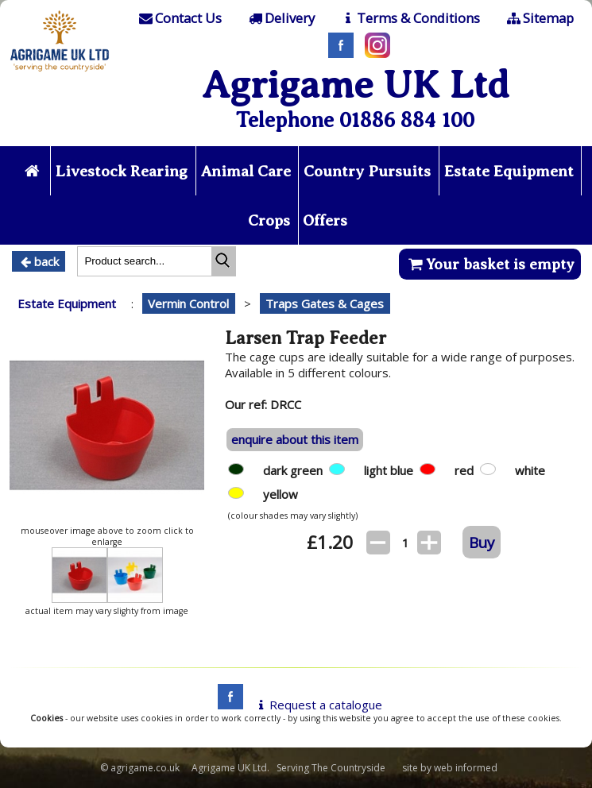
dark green (296, 470)
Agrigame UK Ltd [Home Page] (355, 84)
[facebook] (226, 705)
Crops (269, 220)
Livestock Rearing (122, 171)
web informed (465, 767)
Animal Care (246, 171)
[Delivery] (280, 18)
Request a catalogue (317, 705)
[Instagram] (373, 53)
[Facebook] (337, 53)
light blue (392, 470)
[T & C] (409, 18)
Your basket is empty (490, 264)
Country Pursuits (367, 171)
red (467, 470)
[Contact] (179, 18)
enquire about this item (294, 439)
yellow (283, 494)
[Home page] (59, 73)
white (533, 470)
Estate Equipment (509, 171)
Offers (325, 220)
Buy (481, 542)
